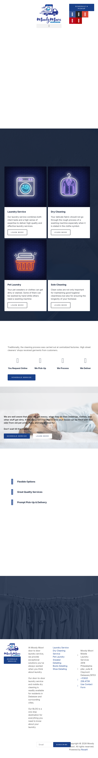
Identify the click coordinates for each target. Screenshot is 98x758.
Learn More (17, 232)
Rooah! (84, 749)
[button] (49, 26)
